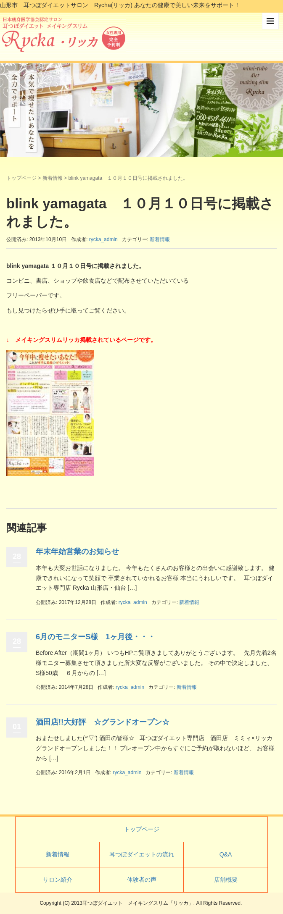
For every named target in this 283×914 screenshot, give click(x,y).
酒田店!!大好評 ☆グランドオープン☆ (102, 722)
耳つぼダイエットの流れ (141, 854)
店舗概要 (226, 879)
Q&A (226, 854)
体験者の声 (141, 879)
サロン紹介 (57, 879)
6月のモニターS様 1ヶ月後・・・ (95, 637)
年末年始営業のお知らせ (77, 551)
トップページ (21, 178)
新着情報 (52, 178)
